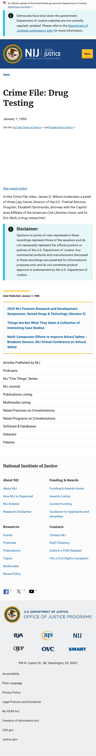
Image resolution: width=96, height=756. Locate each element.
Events (7, 535)
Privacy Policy (11, 692)
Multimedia (11, 566)
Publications (11, 550)
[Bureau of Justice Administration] (18, 634)
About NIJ (10, 488)
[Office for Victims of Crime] (48, 649)
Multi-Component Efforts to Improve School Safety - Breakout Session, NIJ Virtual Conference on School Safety (47, 342)
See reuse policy (15, 188)
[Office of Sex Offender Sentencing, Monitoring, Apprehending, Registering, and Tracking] (77, 648)
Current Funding (61, 504)
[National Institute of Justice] (77, 634)
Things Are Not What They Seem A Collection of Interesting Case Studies (43, 325)
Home (6, 74)
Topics (7, 558)
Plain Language (12, 683)
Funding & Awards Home (67, 488)
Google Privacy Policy (62, 127)
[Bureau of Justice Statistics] (48, 638)
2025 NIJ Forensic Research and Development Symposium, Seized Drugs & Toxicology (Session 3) (46, 311)
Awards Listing (60, 496)
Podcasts (9, 543)
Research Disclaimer (17, 512)
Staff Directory (60, 543)
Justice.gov (9, 739)
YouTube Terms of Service (28, 127)
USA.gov (8, 730)
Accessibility (10, 674)
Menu (87, 53)
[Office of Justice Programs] (12, 53)
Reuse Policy (12, 574)
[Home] (42, 54)
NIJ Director (11, 504)
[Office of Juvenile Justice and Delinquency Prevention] (19, 650)
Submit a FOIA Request (66, 550)
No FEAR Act (10, 711)
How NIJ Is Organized (18, 496)
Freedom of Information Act (20, 720)
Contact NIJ (58, 535)
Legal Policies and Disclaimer (21, 702)
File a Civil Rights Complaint (69, 558)
